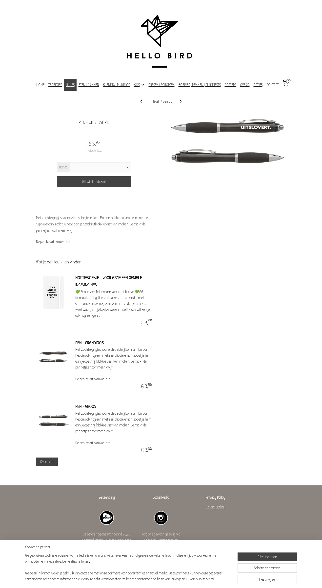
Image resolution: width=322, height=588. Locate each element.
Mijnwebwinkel (195, 579)
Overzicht (47, 461)
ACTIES (258, 85)
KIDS (139, 85)
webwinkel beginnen (167, 579)
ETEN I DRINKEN (89, 85)
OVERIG (245, 85)
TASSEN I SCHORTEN (162, 85)
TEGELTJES (55, 85)
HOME (40, 85)
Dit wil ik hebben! (94, 181)
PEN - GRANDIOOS (89, 343)
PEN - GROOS (85, 406)
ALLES (70, 85)
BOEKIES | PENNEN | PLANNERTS (200, 85)
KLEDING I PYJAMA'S (116, 85)
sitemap (149, 579)
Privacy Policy (215, 507)
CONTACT (272, 85)
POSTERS (230, 85)
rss (155, 579)
